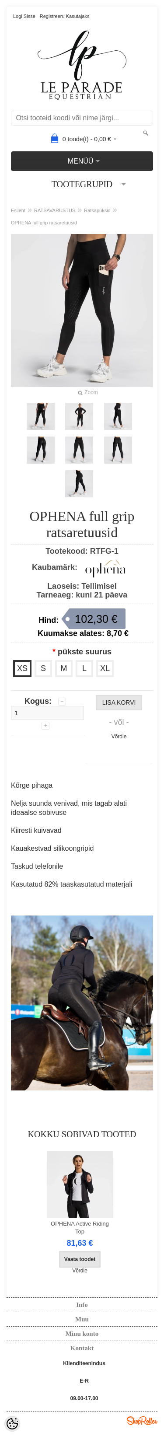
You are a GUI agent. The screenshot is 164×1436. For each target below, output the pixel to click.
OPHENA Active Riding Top (80, 1227)
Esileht (18, 210)
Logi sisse (24, 16)
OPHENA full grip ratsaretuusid (44, 222)
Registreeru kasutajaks (65, 16)
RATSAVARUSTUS (54, 210)
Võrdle (119, 737)
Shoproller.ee (142, 1420)
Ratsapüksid (97, 210)
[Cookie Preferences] (12, 1424)
